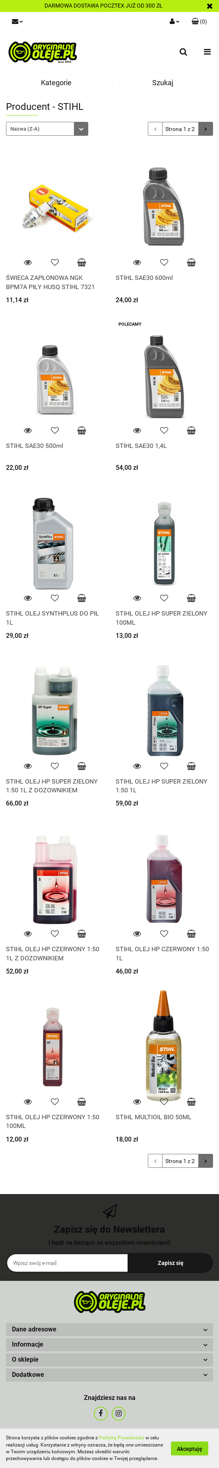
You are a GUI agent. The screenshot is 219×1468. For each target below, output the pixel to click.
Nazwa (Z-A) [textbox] (25, 129)
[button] (109, 1329)
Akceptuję (189, 1448)
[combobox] (47, 129)
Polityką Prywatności (121, 1438)
